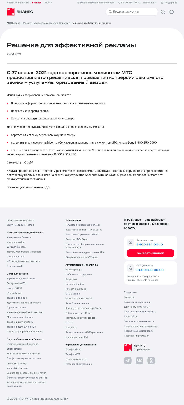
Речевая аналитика (76, 289)
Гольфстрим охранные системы (24, 358)
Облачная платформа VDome (81, 257)
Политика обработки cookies (139, 311)
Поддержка (133, 276)
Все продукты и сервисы (20, 220)
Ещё (49, 2)
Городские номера (17, 307)
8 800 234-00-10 (137, 2)
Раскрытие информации (137, 302)
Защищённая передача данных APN (85, 252)
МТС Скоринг (73, 294)
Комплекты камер (16, 363)
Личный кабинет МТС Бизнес (142, 280)
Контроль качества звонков (80, 318)
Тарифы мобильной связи (21, 278)
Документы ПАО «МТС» (137, 307)
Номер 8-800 (14, 288)
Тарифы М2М (73, 354)
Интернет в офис (16, 242)
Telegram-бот (149, 276)
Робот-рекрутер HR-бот (79, 313)
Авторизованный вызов (79, 298)
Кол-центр (71, 327)
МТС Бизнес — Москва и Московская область (31, 23)
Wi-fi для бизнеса (16, 247)
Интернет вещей (15, 256)
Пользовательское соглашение (141, 326)
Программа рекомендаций (138, 331)
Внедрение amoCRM (77, 337)
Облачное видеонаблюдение (22, 344)
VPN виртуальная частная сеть (23, 261)
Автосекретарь (74, 269)
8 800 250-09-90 (150, 270)
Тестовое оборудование (79, 364)
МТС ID (69, 322)
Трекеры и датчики (76, 359)
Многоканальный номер (20, 317)
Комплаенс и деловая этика (139, 321)
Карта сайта (130, 316)
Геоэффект (71, 279)
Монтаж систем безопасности (23, 353)
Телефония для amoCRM (20, 322)
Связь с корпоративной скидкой (24, 331)
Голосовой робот (75, 284)
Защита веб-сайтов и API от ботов (84, 230)
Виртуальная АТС (16, 283)
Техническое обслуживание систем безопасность (26, 384)
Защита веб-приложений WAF (82, 234)
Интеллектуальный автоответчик (24, 312)
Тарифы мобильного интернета (24, 252)
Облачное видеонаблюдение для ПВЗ (27, 378)
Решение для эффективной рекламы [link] (91, 23)
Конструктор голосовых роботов (83, 308)
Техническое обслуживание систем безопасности (85, 246)
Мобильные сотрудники (79, 274)
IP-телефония (14, 293)
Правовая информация (136, 336)
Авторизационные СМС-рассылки (84, 332)
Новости (63, 23)
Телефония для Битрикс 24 (21, 327)
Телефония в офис (17, 298)
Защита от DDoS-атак (77, 239)
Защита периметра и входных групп (26, 373)
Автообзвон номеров (77, 303)
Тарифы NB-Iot (73, 349)
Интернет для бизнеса (19, 237)
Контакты (129, 297)
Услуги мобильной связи (20, 225)
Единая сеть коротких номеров (24, 302)
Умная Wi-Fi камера (17, 368)
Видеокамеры (14, 349)
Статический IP (15, 266)
